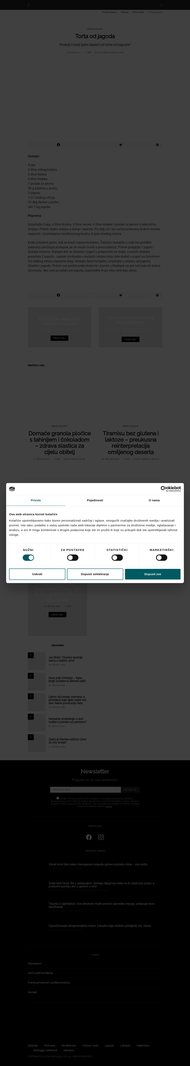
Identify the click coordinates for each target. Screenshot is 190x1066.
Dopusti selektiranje (95, 574)
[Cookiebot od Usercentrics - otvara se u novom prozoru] (163, 489)
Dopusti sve (152, 574)
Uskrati (37, 574)
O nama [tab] (154, 500)
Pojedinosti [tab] (95, 500)
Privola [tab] (36, 500)
